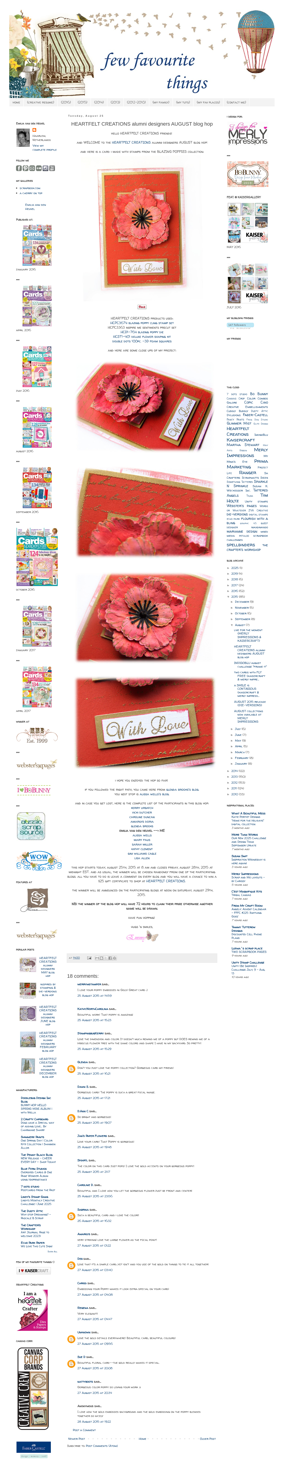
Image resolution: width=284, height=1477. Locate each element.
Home (142, 1439)
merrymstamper (89, 984)
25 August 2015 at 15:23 (94, 1020)
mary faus (142, 840)
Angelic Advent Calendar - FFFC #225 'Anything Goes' (249, 912)
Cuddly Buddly (237, 411)
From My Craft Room (247, 906)
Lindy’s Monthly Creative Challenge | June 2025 (38, 1202)
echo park (233, 519)
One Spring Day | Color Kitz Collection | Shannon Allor (38, 1144)
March (240, 752)
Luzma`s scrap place (247, 948)
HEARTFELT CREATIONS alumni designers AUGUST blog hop (249, 651)
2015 (235, 596)
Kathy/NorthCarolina (92, 1009)
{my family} (161, 102)
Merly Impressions (247, 452)
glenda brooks (142, 826)
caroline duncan (142, 817)
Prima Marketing (247, 464)
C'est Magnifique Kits (247, 891)
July (238, 729)
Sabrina (83, 1209)
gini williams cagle (142, 853)
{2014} (99, 102)
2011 (234, 788)
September (243, 619)
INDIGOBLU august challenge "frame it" (250, 664)
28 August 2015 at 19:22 (94, 1421)
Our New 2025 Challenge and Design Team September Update (249, 841)
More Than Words (245, 834)
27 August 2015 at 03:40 (94, 1270)
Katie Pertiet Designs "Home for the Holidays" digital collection (248, 820)
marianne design (242, 531)
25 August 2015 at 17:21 (93, 1098)
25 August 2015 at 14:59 (94, 995)
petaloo (244, 536)
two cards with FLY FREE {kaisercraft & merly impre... (249, 675)
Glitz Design (261, 423)
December (242, 602)
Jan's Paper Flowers (92, 1136)
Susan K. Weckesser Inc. (247, 488)
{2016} (66, 102)
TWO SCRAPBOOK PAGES (249, 952)
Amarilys (83, 1234)
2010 (235, 794)
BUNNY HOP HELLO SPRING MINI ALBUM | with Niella (36, 1108)
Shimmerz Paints (32, 1137)
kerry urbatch (142, 808)
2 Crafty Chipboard (34, 1119)
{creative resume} (40, 102)
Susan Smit (239, 856)
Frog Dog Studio (257, 419)
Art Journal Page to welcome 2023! (35, 1234)
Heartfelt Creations (238, 431)
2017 (235, 585)
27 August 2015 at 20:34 (94, 1393)
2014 (235, 771)
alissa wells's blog (154, 794)
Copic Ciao (256, 402)
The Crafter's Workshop (31, 1227)
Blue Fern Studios (34, 1169)
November (242, 607)
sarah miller (142, 844)
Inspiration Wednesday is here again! (248, 861)
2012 (234, 782)
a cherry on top (31, 193)
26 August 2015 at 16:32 (94, 1221)
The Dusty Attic (32, 1211)
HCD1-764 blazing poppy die (142, 332)
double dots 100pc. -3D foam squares (142, 341)
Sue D (81, 1357)
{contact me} (236, 102)
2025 (235, 568)
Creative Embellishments (247, 407)
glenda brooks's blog (182, 789)
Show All (52, 1251)
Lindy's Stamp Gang (34, 1197)
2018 (235, 579)
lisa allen (142, 858)
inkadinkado (259, 527)
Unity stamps (256, 501)
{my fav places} (208, 102)
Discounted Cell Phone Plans (247, 936)
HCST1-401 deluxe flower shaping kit (142, 336)
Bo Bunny (259, 393)
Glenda (82, 1062)
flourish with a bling (247, 520)
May (238, 740)
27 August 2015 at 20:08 (94, 1368)
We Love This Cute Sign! (36, 1246)
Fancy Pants (235, 419)
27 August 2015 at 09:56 (95, 1344)
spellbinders (241, 544)
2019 (235, 573)
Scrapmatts (250, 478)
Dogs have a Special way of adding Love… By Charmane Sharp (37, 1126)
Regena (82, 1308)
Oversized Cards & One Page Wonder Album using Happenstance (36, 1175)
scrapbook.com (30, 188)
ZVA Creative (258, 510)
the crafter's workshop (247, 547)
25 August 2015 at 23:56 (94, 1196)
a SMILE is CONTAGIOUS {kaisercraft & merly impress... (246, 690)
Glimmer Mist (239, 423)
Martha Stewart (243, 444)
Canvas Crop (236, 398)
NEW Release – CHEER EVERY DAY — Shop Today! (38, 1160)
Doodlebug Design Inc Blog (36, 1100)
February (242, 758)
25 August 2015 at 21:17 (93, 1172)
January (241, 763)
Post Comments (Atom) (102, 1446)
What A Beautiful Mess (248, 813)
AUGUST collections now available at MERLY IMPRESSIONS (248, 716)
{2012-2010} (136, 102)
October (241, 613)
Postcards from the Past (38, 1190)
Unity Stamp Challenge (248, 962)
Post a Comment (84, 1430)
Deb (79, 1259)
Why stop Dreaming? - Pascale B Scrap (36, 1216)
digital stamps (258, 514)
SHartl (82, 1160)
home (16, 102)
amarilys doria (142, 821)
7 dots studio (30, 1186)
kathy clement (142, 849)
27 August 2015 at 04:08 (95, 1294)
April (239, 746)
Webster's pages (242, 505)
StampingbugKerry (90, 1033)
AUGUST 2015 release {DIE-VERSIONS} (250, 703)
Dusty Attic (259, 411)
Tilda (249, 496)
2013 (235, 776)
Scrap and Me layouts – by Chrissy (248, 879)
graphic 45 (248, 523)
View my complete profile (45, 147)
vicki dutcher (142, 812)
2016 (235, 591)
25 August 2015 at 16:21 (93, 1073)
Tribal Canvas (241, 895)
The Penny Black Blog (36, 1155)
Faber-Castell (255, 414)
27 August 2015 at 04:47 (94, 1319)
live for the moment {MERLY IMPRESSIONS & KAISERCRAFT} (248, 635)
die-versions (237, 514)
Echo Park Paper (32, 1243)
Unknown (83, 1332)
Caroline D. (85, 1185)
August (240, 625)
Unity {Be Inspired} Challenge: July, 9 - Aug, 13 (248, 969)
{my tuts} (183, 102)
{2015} (82, 102)
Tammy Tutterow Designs (243, 929)
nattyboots (85, 1381)
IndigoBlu (261, 435)
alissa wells (142, 835)
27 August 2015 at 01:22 (94, 1245)
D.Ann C (82, 1111)
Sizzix (264, 478)
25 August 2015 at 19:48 (94, 1147)
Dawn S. (83, 1087)
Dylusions (234, 415)
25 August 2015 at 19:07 (94, 1122)
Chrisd (82, 1283)
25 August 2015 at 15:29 (94, 1049)
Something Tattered (240, 482)
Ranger (247, 472)
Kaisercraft (241, 439)
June (239, 735)
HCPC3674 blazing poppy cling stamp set (142, 323)
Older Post (208, 1439)
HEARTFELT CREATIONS (131, 142)
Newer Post (76, 1439)
